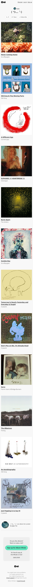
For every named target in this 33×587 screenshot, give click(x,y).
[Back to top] (16, 567)
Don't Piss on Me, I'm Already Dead (14, 346)
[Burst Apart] (16, 202)
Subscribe (23, 17)
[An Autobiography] (16, 452)
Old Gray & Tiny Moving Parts (12, 96)
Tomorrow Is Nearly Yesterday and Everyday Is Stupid (14, 303)
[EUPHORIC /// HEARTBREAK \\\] (16, 161)
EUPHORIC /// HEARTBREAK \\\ (13, 178)
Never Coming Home (9, 55)
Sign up (30, 2)
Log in (25, 2)
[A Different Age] (16, 120)
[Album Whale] (3, 2)
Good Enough (21, 581)
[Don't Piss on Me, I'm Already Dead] (16, 328)
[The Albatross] (16, 411)
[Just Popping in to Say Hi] (16, 493)
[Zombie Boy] (16, 243)
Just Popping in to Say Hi (10, 511)
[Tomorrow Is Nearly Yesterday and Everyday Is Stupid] (16, 285)
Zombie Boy (5, 261)
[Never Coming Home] (16, 37)
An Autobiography (8, 469)
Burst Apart (5, 220)
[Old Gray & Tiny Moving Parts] (16, 78)
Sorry (3, 387)
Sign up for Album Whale (16, 548)
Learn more (16, 557)
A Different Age (7, 137)
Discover (20, 2)
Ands (16, 8)
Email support (10, 578)
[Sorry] (16, 369)
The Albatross (6, 428)
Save (14, 17)
